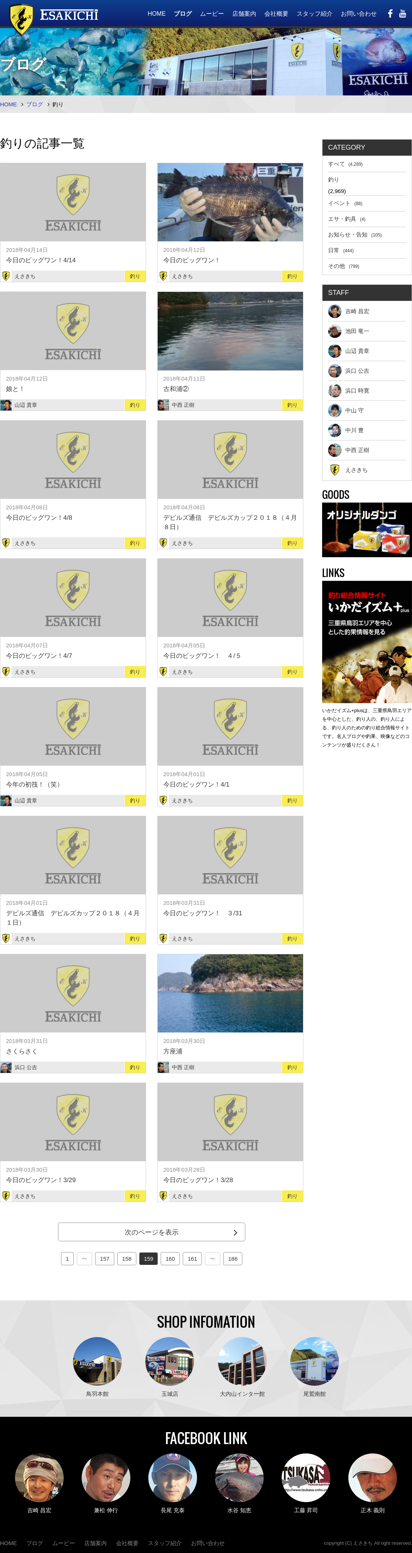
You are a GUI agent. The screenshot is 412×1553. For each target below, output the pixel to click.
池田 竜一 (348, 331)
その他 (343, 266)
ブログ (183, 13)
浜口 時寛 (348, 390)
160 (170, 1258)
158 (126, 1258)
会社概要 (276, 13)
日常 (341, 250)
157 (104, 1258)
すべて (345, 164)
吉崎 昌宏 (348, 311)
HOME (157, 13)
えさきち (348, 470)
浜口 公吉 (348, 371)
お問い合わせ (359, 13)
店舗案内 (244, 13)
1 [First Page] (67, 1258)
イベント (345, 203)
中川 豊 (346, 430)
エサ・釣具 (347, 219)
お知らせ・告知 (355, 234)
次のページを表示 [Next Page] (152, 1232)
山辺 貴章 (348, 351)
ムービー (212, 13)
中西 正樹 (348, 450)
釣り (333, 179)
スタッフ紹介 (315, 13)
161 (192, 1258)
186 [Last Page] (232, 1258)
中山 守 (346, 410)
